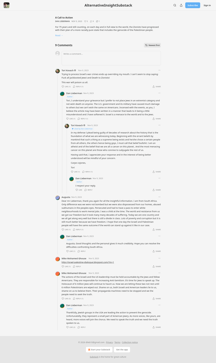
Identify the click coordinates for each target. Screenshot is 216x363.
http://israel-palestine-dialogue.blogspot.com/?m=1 (88, 262)
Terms (117, 342)
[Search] (175, 5)
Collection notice (130, 342)
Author (70, 96)
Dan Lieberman (62, 21)
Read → (59, 35)
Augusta (66, 197)
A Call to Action (64, 17)
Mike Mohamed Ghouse (74, 258)
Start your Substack (99, 349)
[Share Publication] (181, 5)
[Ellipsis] (159, 70)
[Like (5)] (86, 21)
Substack (94, 356)
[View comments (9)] (92, 21)
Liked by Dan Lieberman (82, 129)
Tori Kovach (68, 70)
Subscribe (193, 5)
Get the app (122, 349)
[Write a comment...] (111, 58)
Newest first (152, 45)
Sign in (207, 5)
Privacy (109, 342)
